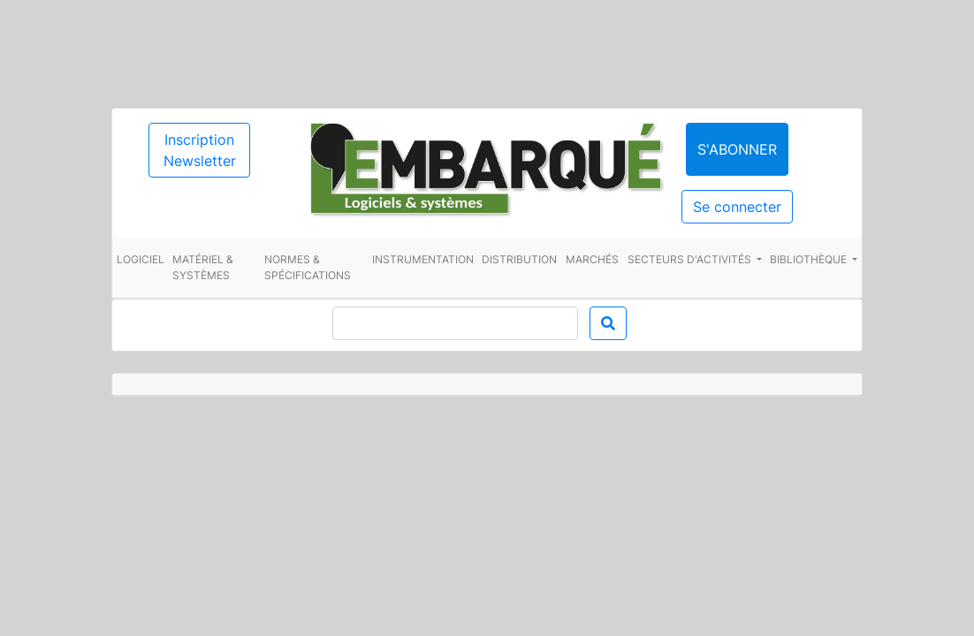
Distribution (519, 259)
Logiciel (140, 259)
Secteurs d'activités (691, 259)
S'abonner (737, 149)
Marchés (592, 259)
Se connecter (737, 207)
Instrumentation (423, 259)
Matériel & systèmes (202, 267)
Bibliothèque (809, 259)
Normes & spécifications (307, 267)
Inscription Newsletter (200, 150)
